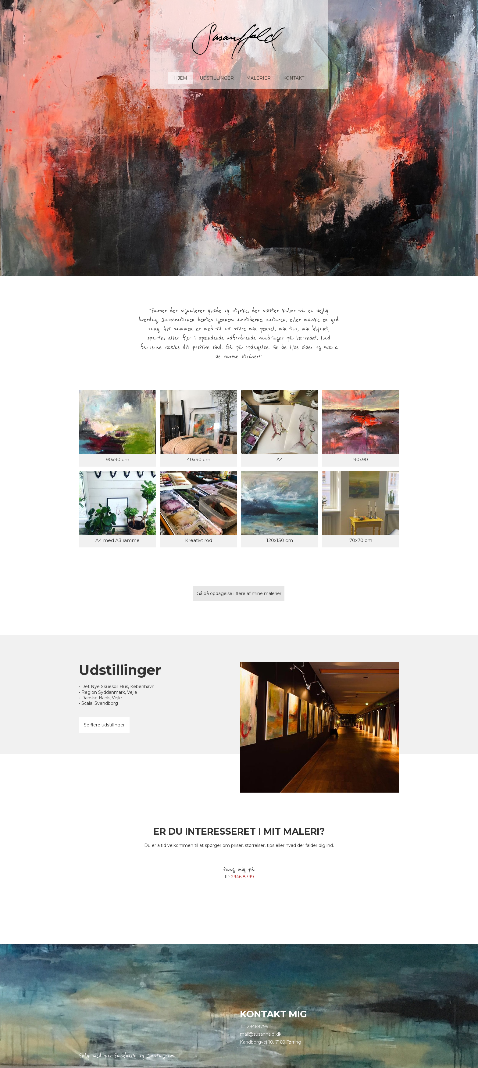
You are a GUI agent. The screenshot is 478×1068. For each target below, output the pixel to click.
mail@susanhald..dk (260, 1034)
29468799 (258, 1026)
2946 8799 (242, 877)
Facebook (125, 1055)
